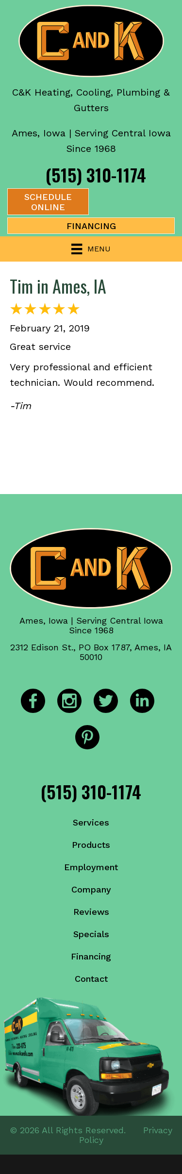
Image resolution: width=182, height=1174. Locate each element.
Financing (91, 956)
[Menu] (90, 249)
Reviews (91, 912)
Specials (91, 934)
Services (91, 822)
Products (91, 845)
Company (91, 889)
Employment (91, 867)
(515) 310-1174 (96, 174)
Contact (91, 979)
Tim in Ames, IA (58, 285)
